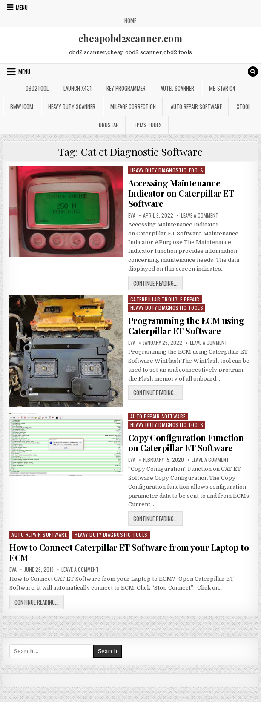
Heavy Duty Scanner (71, 106)
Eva (131, 215)
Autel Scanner (177, 88)
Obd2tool (37, 88)
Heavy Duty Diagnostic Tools (167, 170)
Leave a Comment (199, 215)
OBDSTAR (109, 124)
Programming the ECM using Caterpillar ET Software (186, 325)
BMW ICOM (21, 106)
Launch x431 (77, 88)
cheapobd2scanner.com (130, 38)
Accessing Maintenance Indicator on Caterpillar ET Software (181, 193)
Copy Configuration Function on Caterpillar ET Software (186, 442)
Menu (22, 7)
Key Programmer (126, 88)
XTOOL (243, 106)
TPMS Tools (148, 124)
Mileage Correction (133, 106)
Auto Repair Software (196, 106)
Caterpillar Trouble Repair (165, 299)
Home (130, 20)
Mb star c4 (222, 88)
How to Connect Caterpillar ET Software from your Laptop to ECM (129, 552)
